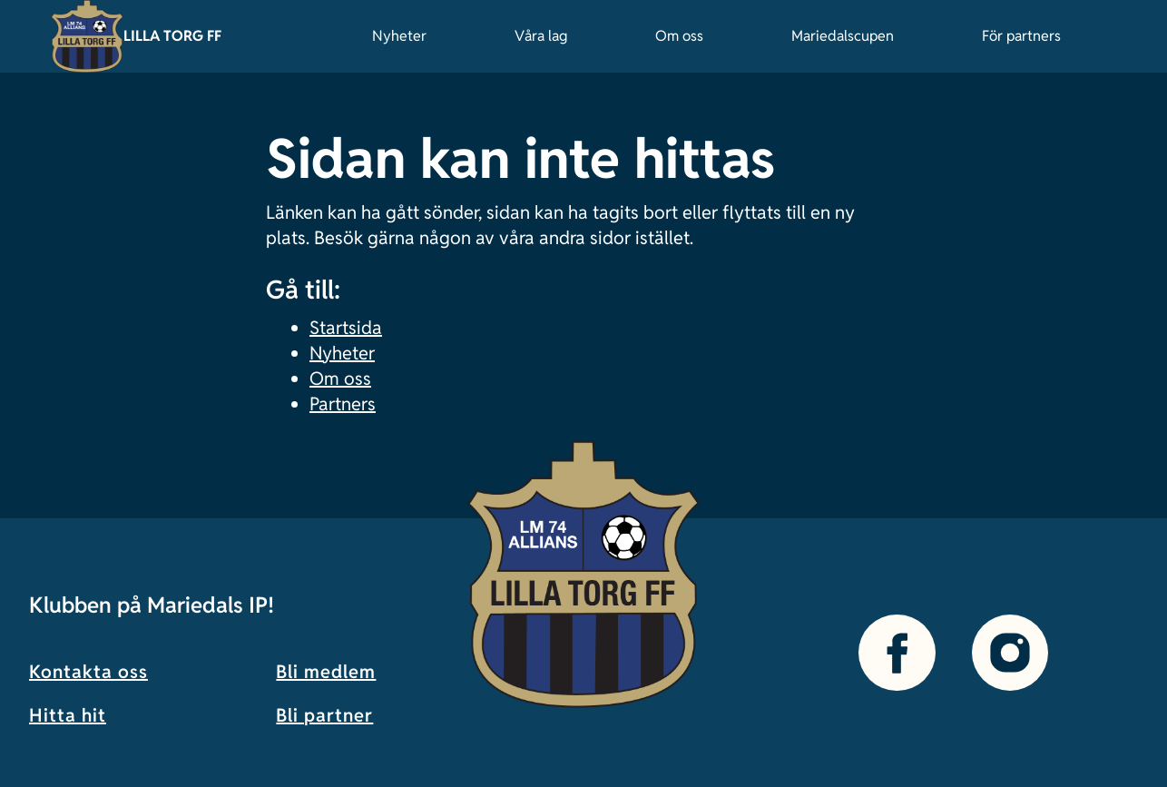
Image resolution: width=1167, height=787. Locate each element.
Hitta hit (67, 715)
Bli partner (324, 715)
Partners (342, 404)
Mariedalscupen (842, 35)
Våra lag (541, 35)
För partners (1021, 35)
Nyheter (399, 35)
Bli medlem (326, 672)
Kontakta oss (88, 672)
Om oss (679, 35)
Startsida (345, 327)
